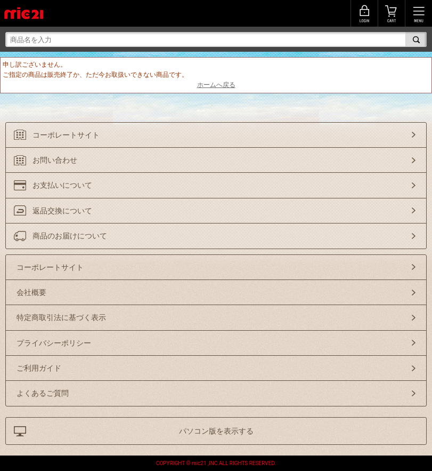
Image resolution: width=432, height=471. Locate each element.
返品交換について (62, 210)
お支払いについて (62, 185)
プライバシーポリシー (54, 343)
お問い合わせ (54, 160)
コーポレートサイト (66, 135)
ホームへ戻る (216, 85)
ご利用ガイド (39, 368)
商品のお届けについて (69, 235)
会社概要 (31, 292)
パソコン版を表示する (216, 431)
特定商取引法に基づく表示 (61, 317)
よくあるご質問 (43, 393)
